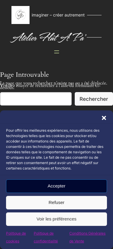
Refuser (56, 202)
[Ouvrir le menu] (56, 52)
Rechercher (94, 99)
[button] (104, 118)
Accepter (56, 185)
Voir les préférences (56, 218)
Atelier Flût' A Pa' (47, 37)
